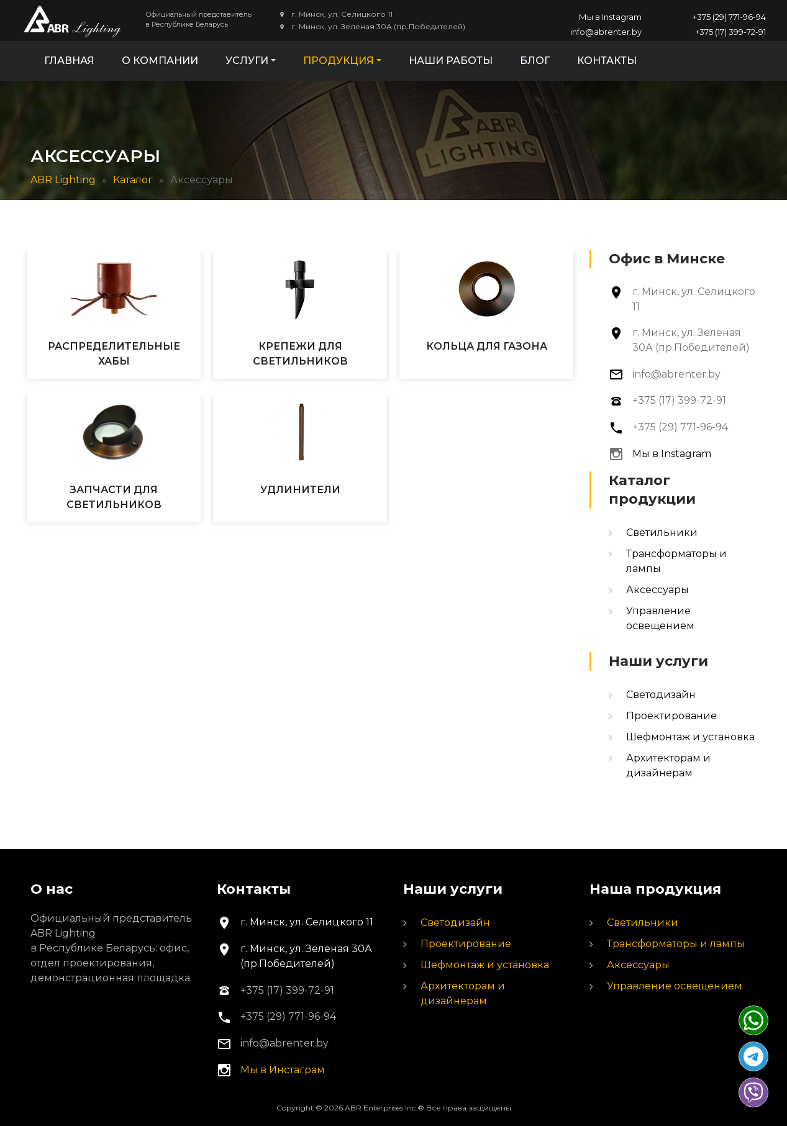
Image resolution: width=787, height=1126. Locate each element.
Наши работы (451, 60)
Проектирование (671, 716)
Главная (69, 60)
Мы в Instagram (610, 17)
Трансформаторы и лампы (676, 944)
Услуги (246, 60)
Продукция (338, 60)
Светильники (662, 532)
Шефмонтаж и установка (690, 737)
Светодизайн (661, 695)
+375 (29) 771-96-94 (729, 17)
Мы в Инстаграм (282, 1070)
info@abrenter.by (606, 32)
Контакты (607, 60)
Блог (535, 60)
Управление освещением (674, 986)
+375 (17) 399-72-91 (730, 32)
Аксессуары (657, 590)
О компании (160, 60)
